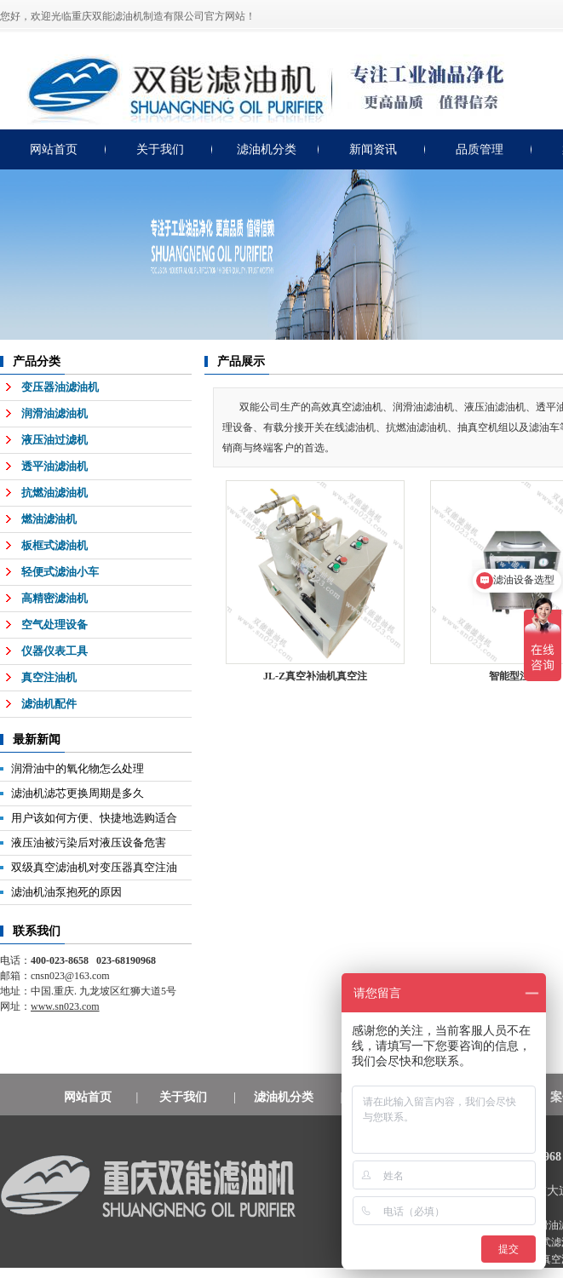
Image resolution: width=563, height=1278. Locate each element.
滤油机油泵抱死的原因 (66, 891)
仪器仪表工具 (54, 651)
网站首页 (54, 149)
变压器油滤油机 (60, 387)
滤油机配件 (49, 703)
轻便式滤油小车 (60, 571)
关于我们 (160, 149)
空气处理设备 (54, 624)
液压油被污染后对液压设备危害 (88, 842)
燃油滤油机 (49, 519)
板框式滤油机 (54, 545)
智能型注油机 (519, 676)
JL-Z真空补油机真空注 (315, 676)
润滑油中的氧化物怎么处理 (77, 768)
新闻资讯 (373, 149)
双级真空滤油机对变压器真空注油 (94, 867)
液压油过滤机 (54, 439)
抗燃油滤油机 (54, 492)
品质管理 (479, 149)
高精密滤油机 (54, 598)
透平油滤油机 (54, 466)
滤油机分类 (266, 149)
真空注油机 (49, 677)
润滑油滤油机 (54, 413)
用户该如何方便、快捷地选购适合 (94, 817)
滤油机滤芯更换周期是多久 (77, 793)
